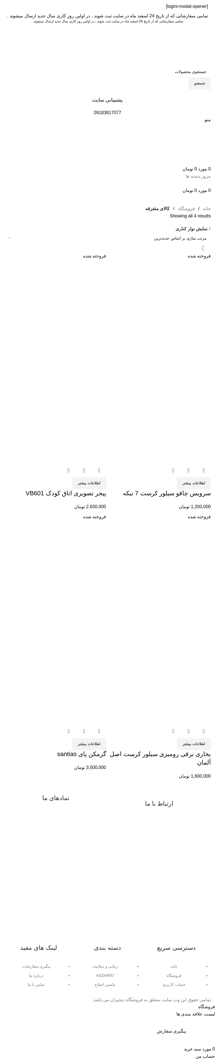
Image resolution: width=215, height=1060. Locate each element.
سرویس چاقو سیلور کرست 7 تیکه (167, 493)
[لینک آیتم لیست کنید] (176, 978)
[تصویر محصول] (160, 412)
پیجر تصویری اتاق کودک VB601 (65, 493)
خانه (207, 208)
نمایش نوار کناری (191, 228)
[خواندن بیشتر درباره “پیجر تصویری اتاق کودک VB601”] (89, 483)
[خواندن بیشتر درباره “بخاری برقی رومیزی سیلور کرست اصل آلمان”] (194, 744)
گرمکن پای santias (81, 754)
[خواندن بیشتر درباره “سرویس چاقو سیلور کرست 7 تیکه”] (194, 483)
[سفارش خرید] (107, 238)
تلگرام (147, 852)
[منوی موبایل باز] (208, 119)
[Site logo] (188, 44)
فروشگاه (186, 208)
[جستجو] (107, 72)
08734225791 (156, 832)
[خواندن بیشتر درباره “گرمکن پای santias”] (89, 744)
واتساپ (165, 852)
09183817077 (156, 822)
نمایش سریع (189, 470)
